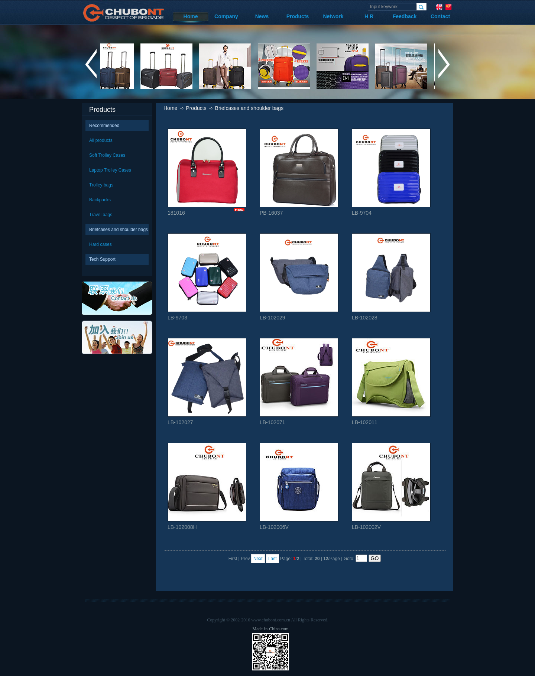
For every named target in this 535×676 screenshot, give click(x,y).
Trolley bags (101, 185)
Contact (440, 16)
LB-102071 (299, 381)
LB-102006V (299, 486)
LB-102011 (391, 381)
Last (272, 558)
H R (368, 16)
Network (333, 16)
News (262, 16)
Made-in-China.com (271, 628)
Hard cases (100, 244)
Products (297, 16)
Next (258, 558)
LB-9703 (207, 277)
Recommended (104, 125)
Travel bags (100, 214)
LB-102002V (391, 486)
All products (101, 140)
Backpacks (100, 199)
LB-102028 (391, 277)
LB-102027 (207, 381)
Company (226, 16)
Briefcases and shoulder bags (118, 229)
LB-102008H (207, 486)
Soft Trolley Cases (107, 155)
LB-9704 (391, 172)
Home (191, 16)
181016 (207, 172)
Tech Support (102, 259)
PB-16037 (299, 172)
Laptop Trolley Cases (110, 170)
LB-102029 (299, 277)
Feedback (405, 16)
